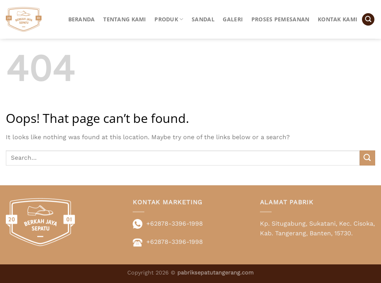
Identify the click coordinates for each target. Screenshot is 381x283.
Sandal (203, 19)
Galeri (233, 19)
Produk (168, 19)
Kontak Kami (337, 19)
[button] (368, 19)
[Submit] (367, 158)
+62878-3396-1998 (174, 223)
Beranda (81, 19)
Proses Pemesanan (280, 19)
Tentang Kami (124, 19)
